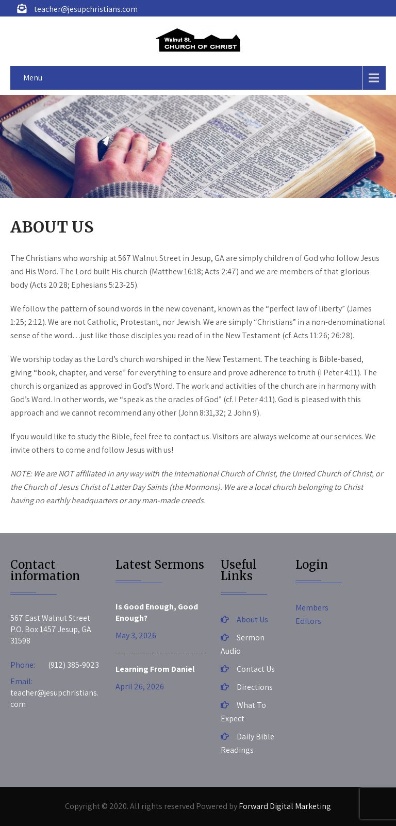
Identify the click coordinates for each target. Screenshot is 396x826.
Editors (308, 621)
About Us (252, 619)
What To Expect (243, 712)
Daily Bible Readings (247, 743)
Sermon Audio (243, 644)
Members (311, 607)
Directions (255, 687)
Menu (32, 77)
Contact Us (256, 669)
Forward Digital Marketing (285, 806)
